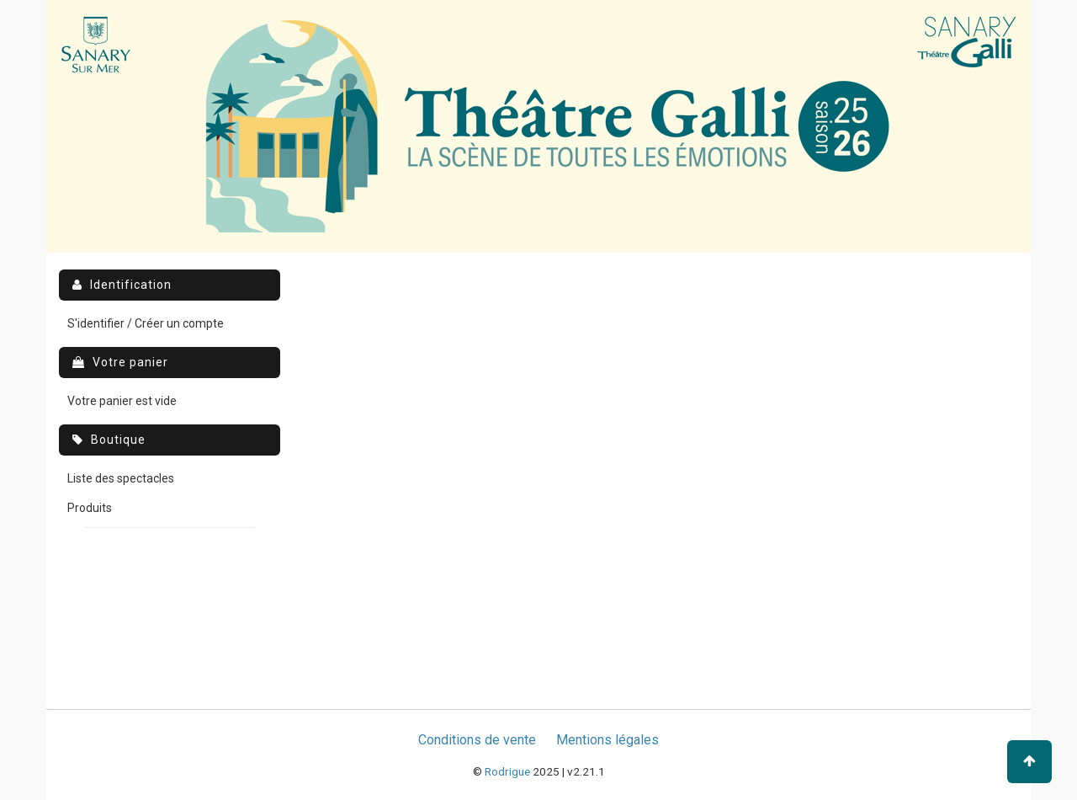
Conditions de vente (477, 740)
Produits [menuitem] (89, 508)
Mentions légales (607, 740)
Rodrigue (507, 771)
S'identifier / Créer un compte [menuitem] (145, 323)
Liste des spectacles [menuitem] (120, 478)
